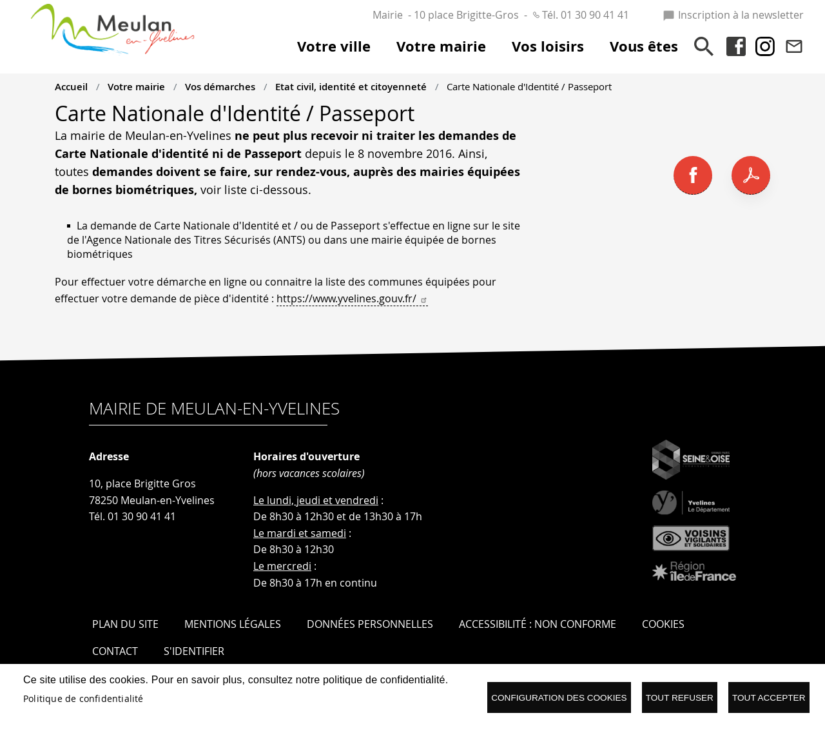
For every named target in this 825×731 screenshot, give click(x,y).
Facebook (736, 46)
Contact (794, 46)
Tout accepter (769, 698)
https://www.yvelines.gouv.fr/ (352, 298)
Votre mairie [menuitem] (441, 46)
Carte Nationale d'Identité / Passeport (529, 86)
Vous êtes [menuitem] (644, 46)
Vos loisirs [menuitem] (548, 46)
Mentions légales (232, 624)
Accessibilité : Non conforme (537, 624)
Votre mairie (136, 86)
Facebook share (693, 175)
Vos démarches (220, 86)
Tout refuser (679, 698)
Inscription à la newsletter (733, 15)
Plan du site (125, 624)
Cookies (663, 624)
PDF (751, 175)
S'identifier (194, 651)
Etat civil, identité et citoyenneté (351, 86)
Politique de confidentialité (83, 699)
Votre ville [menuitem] (334, 46)
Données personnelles (370, 624)
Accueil (71, 86)
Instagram (765, 46)
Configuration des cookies (558, 698)
